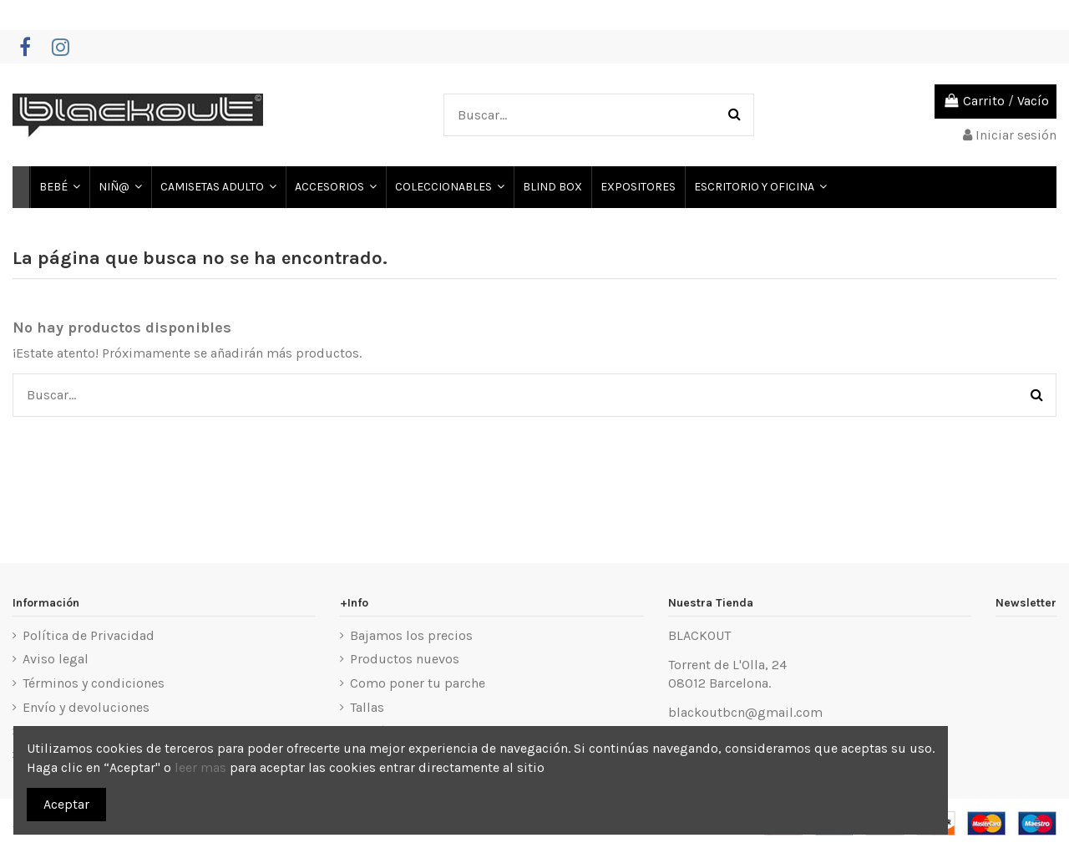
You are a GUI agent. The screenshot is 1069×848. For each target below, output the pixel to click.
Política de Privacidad (89, 635)
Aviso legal (56, 659)
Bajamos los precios (411, 635)
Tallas (367, 707)
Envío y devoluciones (86, 707)
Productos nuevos (404, 659)
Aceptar (66, 804)
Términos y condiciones (94, 683)
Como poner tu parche (417, 683)
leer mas (200, 767)
